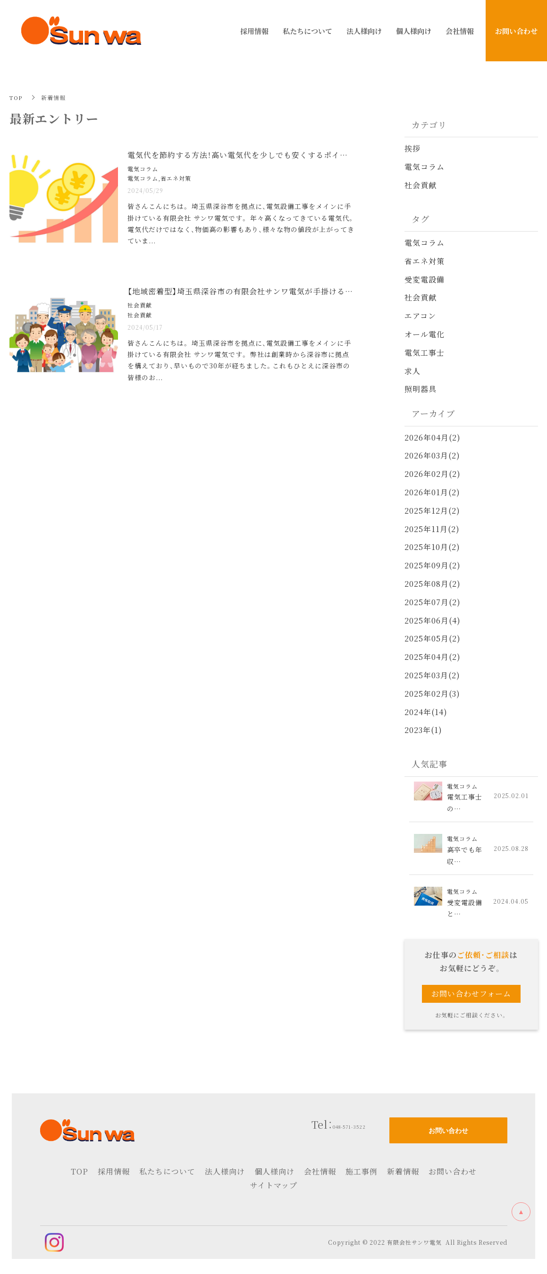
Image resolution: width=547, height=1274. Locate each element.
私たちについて (167, 1174)
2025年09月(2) (432, 565)
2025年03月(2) (432, 675)
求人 (412, 370)
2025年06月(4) (432, 620)
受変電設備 (424, 279)
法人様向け (225, 1174)
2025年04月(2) (432, 656)
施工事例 (361, 1174)
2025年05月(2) (432, 638)
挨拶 (412, 148)
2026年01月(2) (432, 492)
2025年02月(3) (432, 693)
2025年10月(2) (432, 546)
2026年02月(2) (432, 473)
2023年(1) (423, 729)
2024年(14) (425, 711)
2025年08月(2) (432, 583)
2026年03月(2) (432, 455)
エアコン (420, 315)
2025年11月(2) (432, 528)
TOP (16, 97)
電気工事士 (424, 352)
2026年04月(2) (432, 437)
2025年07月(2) (432, 602)
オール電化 (424, 334)
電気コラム (424, 166)
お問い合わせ (453, 1174)
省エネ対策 (424, 261)
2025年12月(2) (432, 510)
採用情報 (114, 1174)
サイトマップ (273, 1188)
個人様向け (274, 1174)
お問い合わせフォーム (471, 996)
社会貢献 (420, 185)
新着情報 (403, 1174)
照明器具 (420, 388)
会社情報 (320, 1174)
